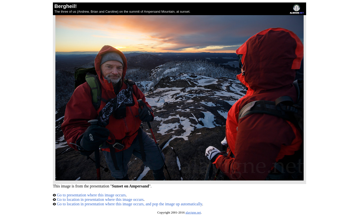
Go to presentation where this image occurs (89, 195)
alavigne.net (193, 212)
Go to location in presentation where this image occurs (98, 199)
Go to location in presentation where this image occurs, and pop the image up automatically (127, 204)
